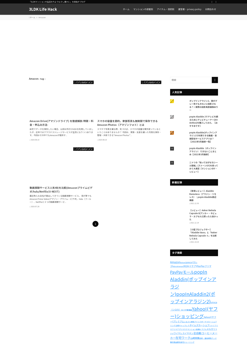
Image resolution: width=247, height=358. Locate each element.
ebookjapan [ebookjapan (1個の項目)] (178, 266)
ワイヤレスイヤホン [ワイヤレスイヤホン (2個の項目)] (183, 333)
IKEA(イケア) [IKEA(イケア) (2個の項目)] (190, 266)
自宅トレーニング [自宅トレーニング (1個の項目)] (187, 342)
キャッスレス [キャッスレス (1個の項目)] (184, 325)
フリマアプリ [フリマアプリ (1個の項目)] (177, 329)
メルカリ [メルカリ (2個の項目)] (211, 329)
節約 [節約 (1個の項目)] (179, 342)
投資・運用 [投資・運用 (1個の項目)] (203, 338)
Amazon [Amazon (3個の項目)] (175, 262)
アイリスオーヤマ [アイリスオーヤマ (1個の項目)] (201, 322)
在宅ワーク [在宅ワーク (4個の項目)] (182, 337)
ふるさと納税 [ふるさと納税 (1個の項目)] (189, 322)
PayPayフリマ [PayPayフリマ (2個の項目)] (204, 266)
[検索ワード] (194, 80)
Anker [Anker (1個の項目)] (182, 262)
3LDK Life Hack (43, 9)
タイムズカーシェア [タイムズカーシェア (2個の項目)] (199, 325)
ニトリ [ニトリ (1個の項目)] (212, 325)
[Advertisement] (123, 44)
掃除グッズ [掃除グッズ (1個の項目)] (212, 338)
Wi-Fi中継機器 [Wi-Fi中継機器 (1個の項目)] (186, 310)
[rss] (212, 1)
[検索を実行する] (215, 80)
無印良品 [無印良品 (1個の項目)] (173, 342)
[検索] (216, 1)
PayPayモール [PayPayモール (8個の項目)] (182, 272)
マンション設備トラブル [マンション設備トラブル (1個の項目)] (197, 329)
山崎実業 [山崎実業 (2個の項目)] (194, 338)
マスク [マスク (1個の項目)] (184, 329)
